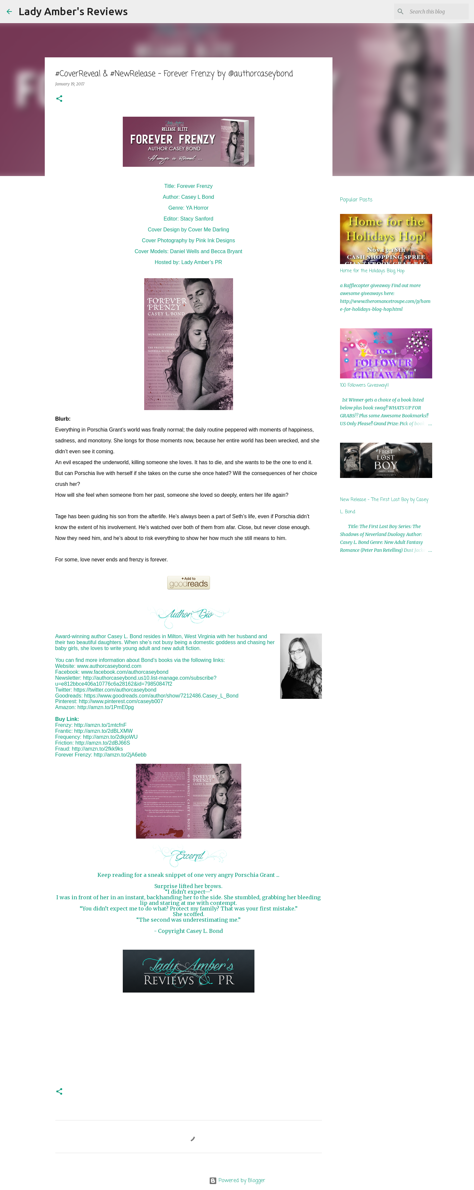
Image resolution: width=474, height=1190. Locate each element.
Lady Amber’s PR (201, 262)
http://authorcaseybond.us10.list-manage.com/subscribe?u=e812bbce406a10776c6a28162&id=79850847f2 (136, 681)
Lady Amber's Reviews (73, 11)
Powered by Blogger (237, 1181)
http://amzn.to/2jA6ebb (120, 755)
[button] (59, 99)
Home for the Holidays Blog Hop (372, 271)
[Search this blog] (434, 11)
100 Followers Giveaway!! (364, 385)
